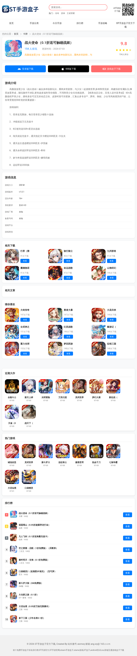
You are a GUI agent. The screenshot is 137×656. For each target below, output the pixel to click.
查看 (127, 514)
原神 (63, 13)
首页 (11, 23)
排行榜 (80, 23)
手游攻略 (102, 23)
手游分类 (34, 23)
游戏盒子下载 (112, 69)
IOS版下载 (68, 69)
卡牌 (25, 34)
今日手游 (57, 23)
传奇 (57, 13)
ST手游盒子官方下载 (125, 25)
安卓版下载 (25, 69)
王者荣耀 (71, 13)
